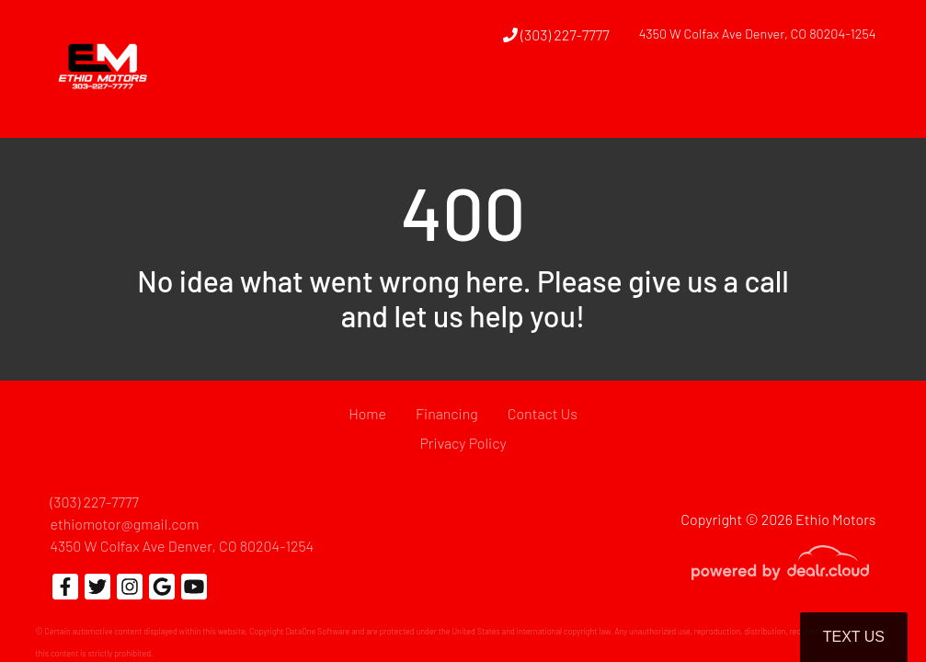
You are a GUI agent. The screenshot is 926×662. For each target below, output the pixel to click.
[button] (503, 104)
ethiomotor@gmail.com (125, 523)
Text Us (854, 637)
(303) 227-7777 (556, 34)
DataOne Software (317, 631)
